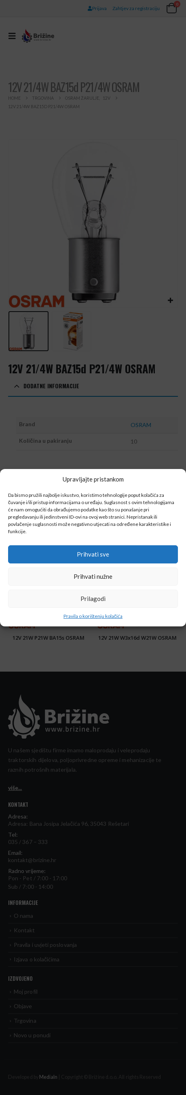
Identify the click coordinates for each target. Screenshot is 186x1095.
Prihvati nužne (93, 576)
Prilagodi (93, 598)
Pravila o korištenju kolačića (93, 616)
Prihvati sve (93, 554)
